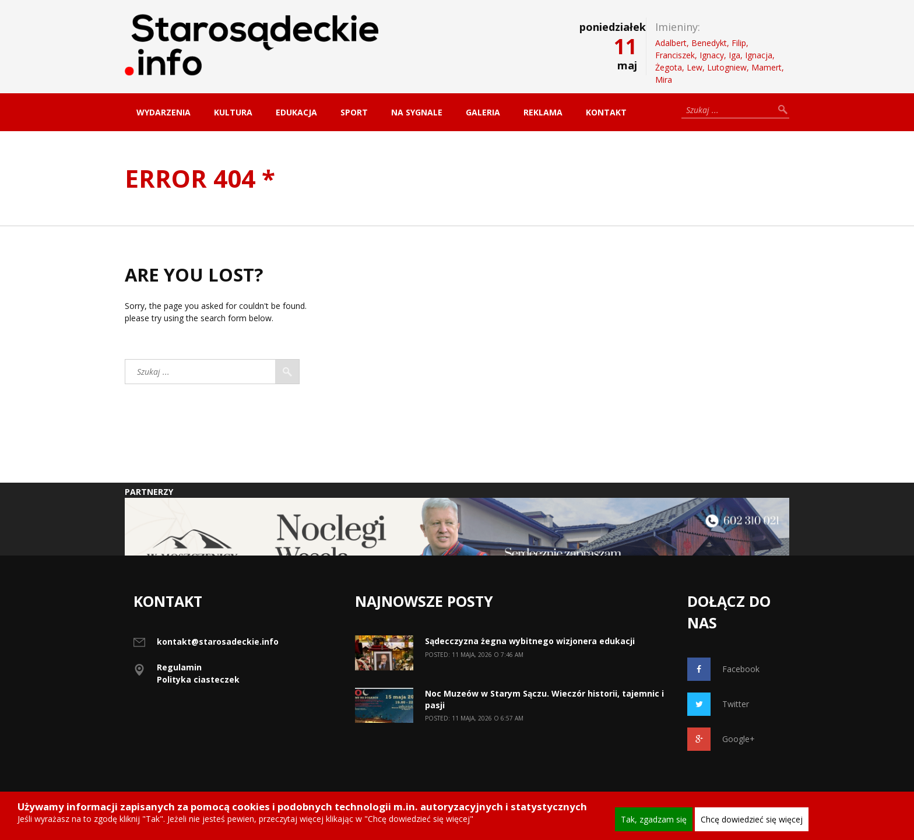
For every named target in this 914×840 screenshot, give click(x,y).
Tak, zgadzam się (654, 819)
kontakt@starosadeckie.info (218, 641)
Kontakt (606, 112)
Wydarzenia (163, 112)
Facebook (723, 669)
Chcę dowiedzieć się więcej (752, 819)
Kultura (233, 112)
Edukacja (296, 112)
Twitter (718, 704)
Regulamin (179, 667)
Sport (354, 112)
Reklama (543, 112)
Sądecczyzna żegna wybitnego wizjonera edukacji (530, 640)
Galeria (483, 112)
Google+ (721, 739)
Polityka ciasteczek (198, 679)
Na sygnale (416, 112)
